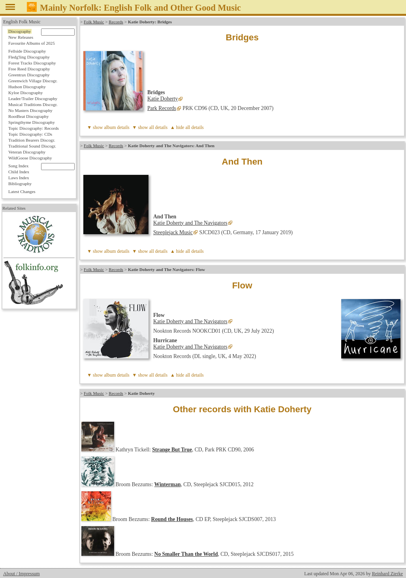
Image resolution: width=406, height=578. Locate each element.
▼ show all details (150, 127)
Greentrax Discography (29, 74)
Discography (19, 31)
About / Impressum (21, 573)
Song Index (18, 165)
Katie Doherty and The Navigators (190, 223)
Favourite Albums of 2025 (31, 43)
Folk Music (94, 21)
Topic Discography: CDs (30, 134)
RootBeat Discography (28, 116)
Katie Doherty (162, 99)
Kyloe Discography (25, 92)
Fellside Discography (27, 51)
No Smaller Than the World (186, 554)
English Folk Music (22, 22)
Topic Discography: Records (33, 128)
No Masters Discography (30, 110)
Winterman (167, 484)
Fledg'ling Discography (29, 57)
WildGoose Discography (30, 157)
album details (116, 127)
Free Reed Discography (29, 68)
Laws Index (18, 177)
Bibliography (20, 183)
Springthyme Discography (31, 122)
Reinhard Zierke (387, 573)
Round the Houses (172, 519)
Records (116, 21)
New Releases (20, 37)
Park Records (161, 108)
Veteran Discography (26, 152)
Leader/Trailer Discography (32, 98)
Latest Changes (22, 191)
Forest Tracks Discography (32, 63)
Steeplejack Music (173, 232)
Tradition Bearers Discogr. (31, 140)
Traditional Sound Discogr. (32, 146)
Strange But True (172, 450)
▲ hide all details (187, 127)
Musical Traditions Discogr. (33, 104)
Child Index (18, 171)
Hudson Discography (27, 86)
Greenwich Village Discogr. (32, 80)
